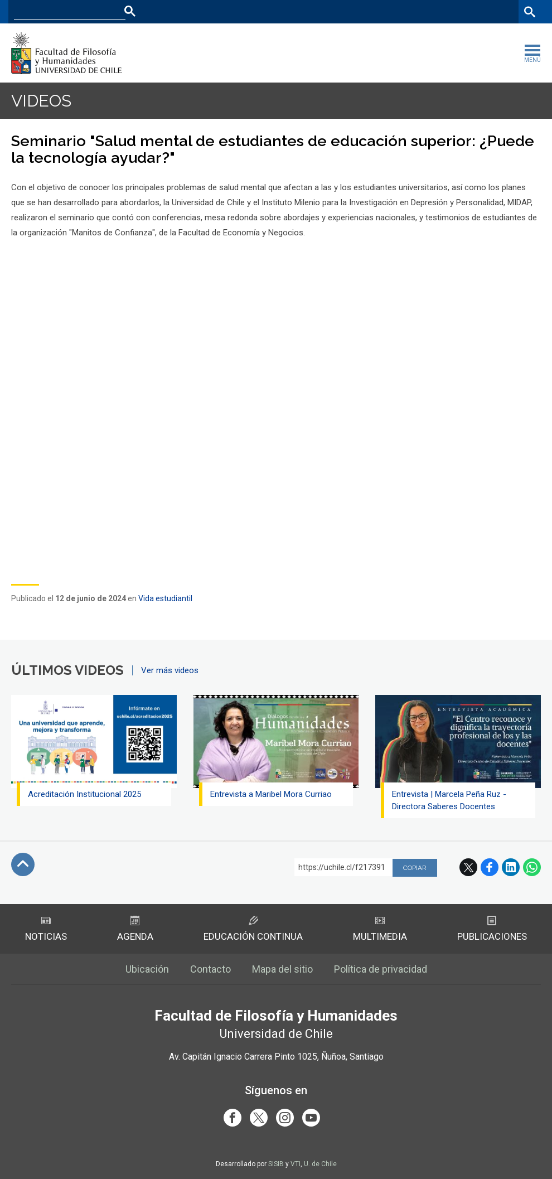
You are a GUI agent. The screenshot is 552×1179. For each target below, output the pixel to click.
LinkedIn (511, 867)
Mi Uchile (452, 11)
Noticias (46, 929)
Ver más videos (169, 670)
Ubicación (147, 969)
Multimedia (380, 929)
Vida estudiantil (165, 598)
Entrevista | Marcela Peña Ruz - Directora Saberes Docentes (449, 800)
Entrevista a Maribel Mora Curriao (271, 794)
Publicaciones (492, 929)
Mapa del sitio (282, 969)
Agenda (135, 929)
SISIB (276, 1164)
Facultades (355, 11)
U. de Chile (320, 1164)
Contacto (210, 969)
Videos (41, 100)
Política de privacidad (380, 969)
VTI (295, 1164)
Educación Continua (253, 929)
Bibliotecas (495, 11)
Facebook (489, 867)
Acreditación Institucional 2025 (84, 794)
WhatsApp (532, 867)
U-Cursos (412, 11)
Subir (23, 864)
